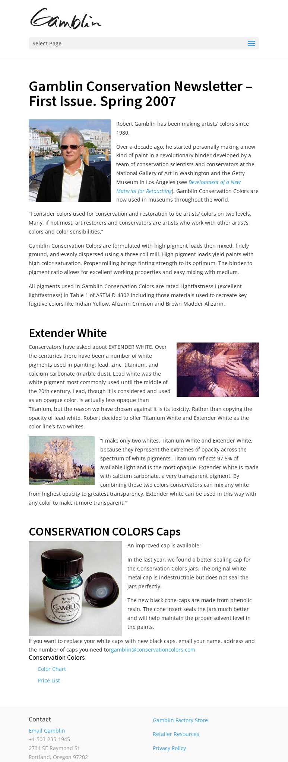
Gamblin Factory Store (180, 720)
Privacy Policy (169, 748)
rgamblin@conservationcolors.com (152, 649)
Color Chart (52, 668)
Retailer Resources (176, 733)
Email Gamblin (47, 730)
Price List (49, 680)
